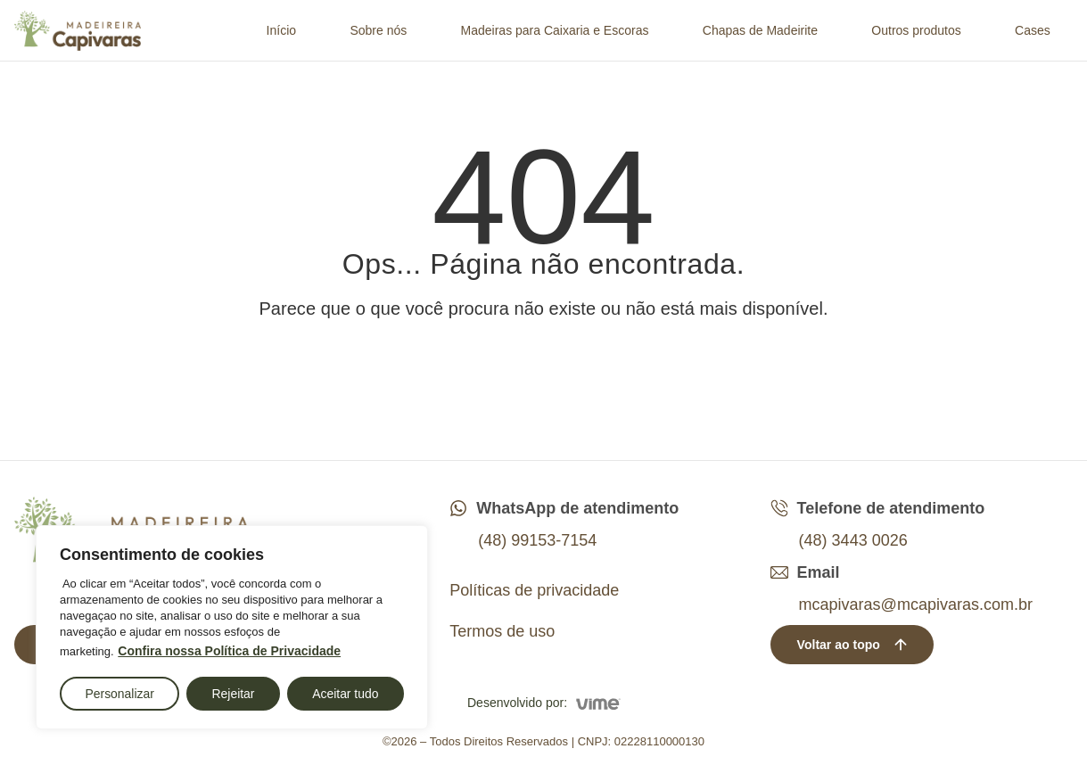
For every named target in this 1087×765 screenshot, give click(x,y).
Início (281, 30)
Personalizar (119, 694)
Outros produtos (915, 30)
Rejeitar (232, 694)
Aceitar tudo (345, 694)
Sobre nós (378, 30)
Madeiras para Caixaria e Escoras (555, 30)
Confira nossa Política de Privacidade (229, 652)
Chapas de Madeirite (760, 30)
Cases (1032, 30)
